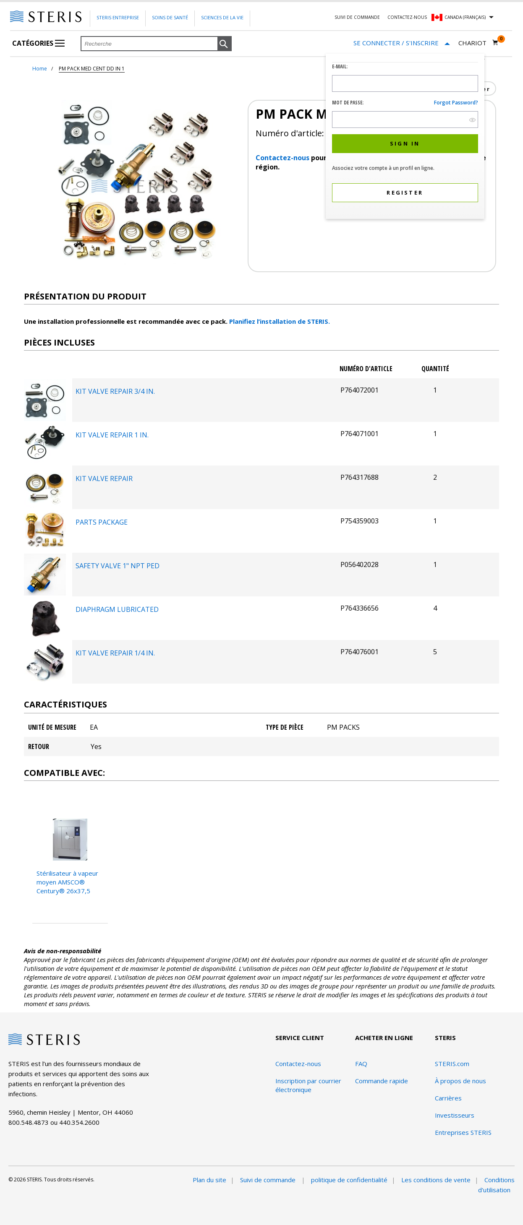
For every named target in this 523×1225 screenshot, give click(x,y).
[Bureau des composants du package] (45, 418)
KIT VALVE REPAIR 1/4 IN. (115, 653)
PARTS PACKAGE (102, 522)
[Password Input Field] (405, 119)
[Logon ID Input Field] (405, 83)
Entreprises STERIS (463, 1132)
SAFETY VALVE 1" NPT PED (118, 565)
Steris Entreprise (118, 17)
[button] (224, 44)
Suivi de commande (357, 17)
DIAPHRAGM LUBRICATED (117, 609)
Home (39, 68)
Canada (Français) (465, 17)
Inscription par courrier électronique (308, 1085)
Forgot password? (456, 102)
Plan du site (209, 1180)
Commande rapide (381, 1081)
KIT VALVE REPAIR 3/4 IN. (115, 391)
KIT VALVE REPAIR (104, 478)
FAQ (361, 1063)
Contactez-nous (407, 17)
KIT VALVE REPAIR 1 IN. (112, 435)
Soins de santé (170, 17)
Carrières (448, 1098)
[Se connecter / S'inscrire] (401, 43)
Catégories (38, 43)
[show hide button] (472, 119)
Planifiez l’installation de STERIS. (279, 321)
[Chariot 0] (478, 43)
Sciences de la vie (222, 17)
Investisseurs (454, 1115)
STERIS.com (452, 1063)
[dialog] (405, 137)
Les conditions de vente (436, 1180)
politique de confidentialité (349, 1180)
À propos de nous (460, 1081)
